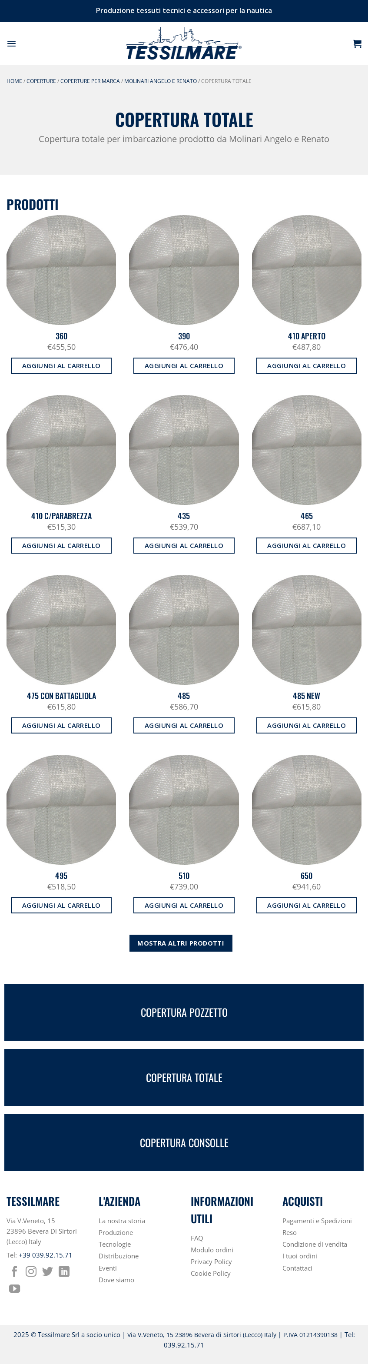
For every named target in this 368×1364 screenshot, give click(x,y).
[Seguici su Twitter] (47, 1272)
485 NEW (306, 696)
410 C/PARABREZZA (61, 516)
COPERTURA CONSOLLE (184, 1143)
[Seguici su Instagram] (31, 1272)
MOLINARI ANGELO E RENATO (160, 81)
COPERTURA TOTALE (184, 1077)
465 (307, 516)
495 (61, 876)
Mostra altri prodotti (180, 943)
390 (184, 336)
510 (184, 876)
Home (14, 81)
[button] (12, 43)
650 (306, 876)
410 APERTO (306, 336)
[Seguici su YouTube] (14, 1290)
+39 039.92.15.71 (46, 1255)
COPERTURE (41, 81)
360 (61, 336)
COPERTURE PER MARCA (90, 81)
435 (184, 516)
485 (184, 696)
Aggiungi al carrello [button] (61, 365)
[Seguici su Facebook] (14, 1272)
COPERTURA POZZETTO (184, 1012)
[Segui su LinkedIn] (64, 1272)
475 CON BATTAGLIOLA (61, 696)
